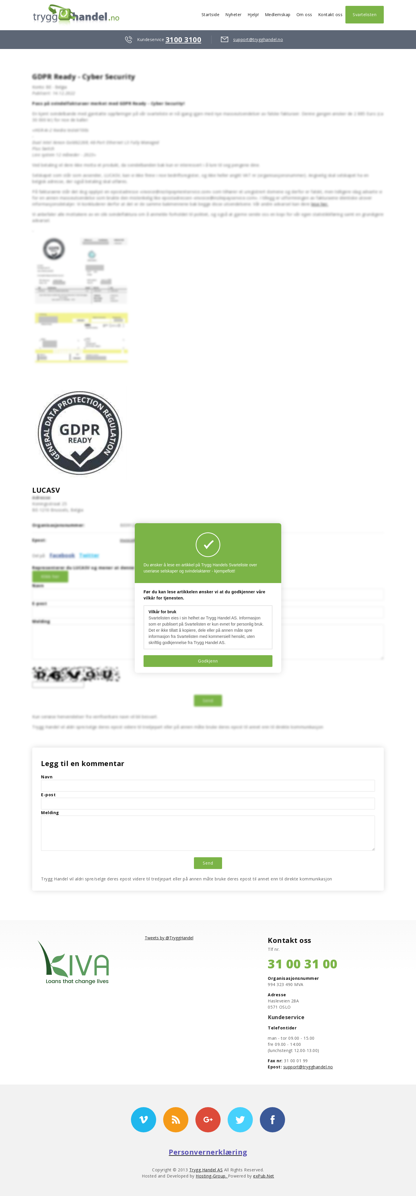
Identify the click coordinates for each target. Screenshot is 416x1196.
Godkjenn (208, 661)
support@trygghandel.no (258, 39)
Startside (211, 14)
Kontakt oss (330, 14)
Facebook (62, 555)
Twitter (89, 555)
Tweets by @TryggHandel (169, 938)
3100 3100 (184, 39)
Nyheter (233, 14)
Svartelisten (364, 14)
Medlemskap (278, 14)
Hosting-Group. (212, 1176)
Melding (41, 621)
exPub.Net (263, 1176)
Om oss (304, 14)
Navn (38, 585)
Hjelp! (253, 14)
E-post (39, 603)
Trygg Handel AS (206, 1170)
